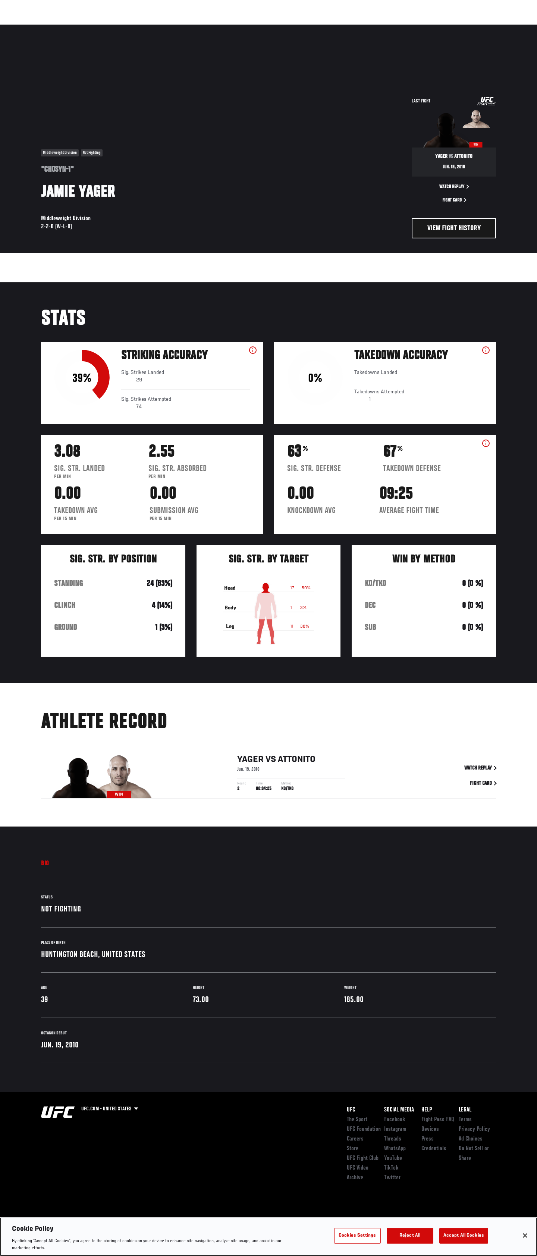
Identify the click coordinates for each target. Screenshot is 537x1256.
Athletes (97, 28)
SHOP (479, 28)
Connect (389, 28)
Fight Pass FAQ (437, 1119)
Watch (418, 28)
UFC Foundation (364, 1129)
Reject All (409, 1235)
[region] (268, 1236)
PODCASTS (450, 28)
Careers (355, 1139)
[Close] (525, 1235)
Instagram (395, 1129)
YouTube (393, 1158)
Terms (465, 1119)
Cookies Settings (357, 1235)
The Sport (357, 1119)
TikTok (391, 1168)
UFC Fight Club (363, 1158)
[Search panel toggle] (500, 28)
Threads (392, 1139)
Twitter (392, 1177)
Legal (465, 1110)
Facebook (394, 1119)
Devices (430, 1129)
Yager (250, 761)
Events (33, 28)
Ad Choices (471, 1139)
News (126, 28)
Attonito (296, 761)
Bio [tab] (45, 863)
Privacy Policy (474, 1129)
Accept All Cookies (463, 1235)
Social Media (399, 1110)
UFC (351, 1110)
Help (426, 1110)
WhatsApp (395, 1148)
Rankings (64, 28)
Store (352, 1148)
